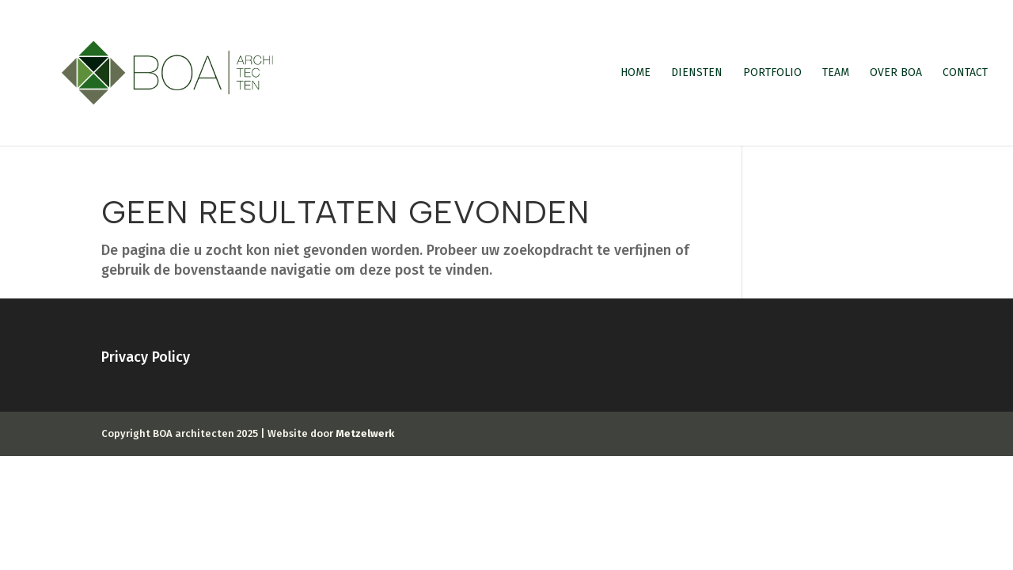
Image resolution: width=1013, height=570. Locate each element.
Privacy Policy (145, 357)
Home (635, 73)
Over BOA (896, 73)
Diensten (697, 73)
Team (835, 73)
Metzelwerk (365, 433)
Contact (965, 73)
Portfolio (772, 73)
